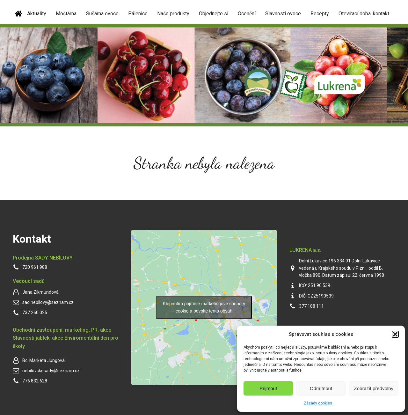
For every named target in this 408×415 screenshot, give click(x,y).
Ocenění (247, 14)
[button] (395, 334)
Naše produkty (173, 14)
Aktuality (36, 14)
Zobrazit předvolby (373, 388)
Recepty (319, 14)
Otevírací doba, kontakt (364, 14)
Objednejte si (213, 14)
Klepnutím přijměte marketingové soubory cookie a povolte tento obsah (204, 307)
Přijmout (268, 388)
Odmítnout (321, 388)
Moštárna (66, 14)
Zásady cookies (318, 403)
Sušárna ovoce (102, 14)
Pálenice (138, 14)
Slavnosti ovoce (283, 14)
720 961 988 (34, 267)
